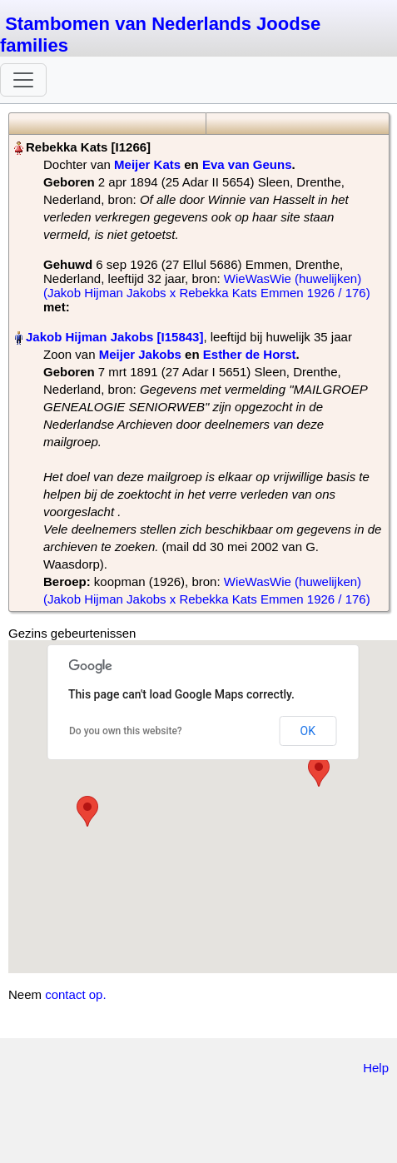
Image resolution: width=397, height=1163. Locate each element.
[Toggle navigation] (23, 80)
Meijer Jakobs (140, 354)
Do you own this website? (125, 731)
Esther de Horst (249, 354)
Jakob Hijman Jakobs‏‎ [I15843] (114, 337)
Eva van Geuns (247, 164)
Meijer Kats (147, 164)
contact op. (75, 994)
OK (307, 731)
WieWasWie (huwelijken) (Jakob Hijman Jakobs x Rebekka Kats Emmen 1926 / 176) (206, 285)
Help (376, 1068)
